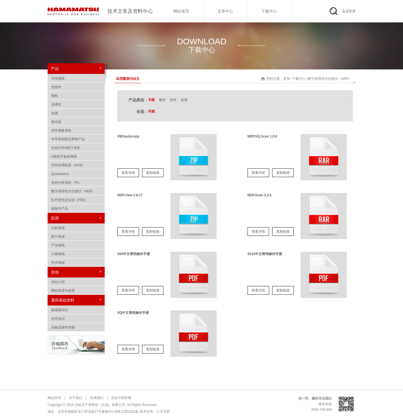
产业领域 (76, 245)
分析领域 (76, 228)
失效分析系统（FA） (76, 183)
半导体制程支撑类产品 (76, 139)
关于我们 (75, 398)
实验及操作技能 (76, 327)
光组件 (76, 87)
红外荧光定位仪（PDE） (76, 200)
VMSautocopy (128, 136)
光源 (76, 113)
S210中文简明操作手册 (264, 254)
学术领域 (76, 263)
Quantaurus (76, 174)
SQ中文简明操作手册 (133, 313)
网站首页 (181, 11)
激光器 (76, 122)
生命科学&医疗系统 (76, 148)
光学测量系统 (76, 130)
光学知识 (76, 319)
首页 (286, 79)
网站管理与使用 (76, 291)
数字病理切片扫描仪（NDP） (76, 191)
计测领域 (76, 254)
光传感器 (76, 78)
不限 (151, 100)
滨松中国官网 (120, 398)
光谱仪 (76, 104)
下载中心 (269, 11)
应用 (184, 100)
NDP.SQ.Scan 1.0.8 (262, 136)
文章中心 (225, 11)
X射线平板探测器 (76, 156)
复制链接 (153, 173)
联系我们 (96, 398)
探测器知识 (76, 310)
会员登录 (348, 11)
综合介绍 (76, 282)
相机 (76, 96)
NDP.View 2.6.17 (130, 195)
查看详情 (128, 173)
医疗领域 (76, 237)
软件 (173, 100)
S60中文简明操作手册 (133, 254)
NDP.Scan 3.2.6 (259, 195)
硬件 (162, 100)
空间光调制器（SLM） (76, 165)
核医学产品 (76, 209)
